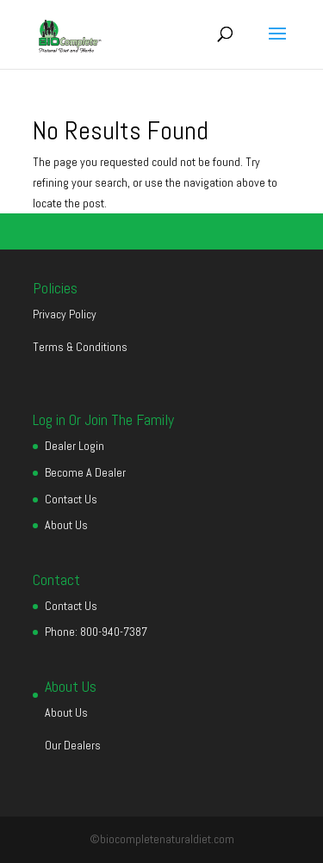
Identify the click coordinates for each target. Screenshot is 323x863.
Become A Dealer (85, 472)
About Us (66, 525)
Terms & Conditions (80, 346)
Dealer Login (74, 445)
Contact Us (71, 499)
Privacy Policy (64, 314)
